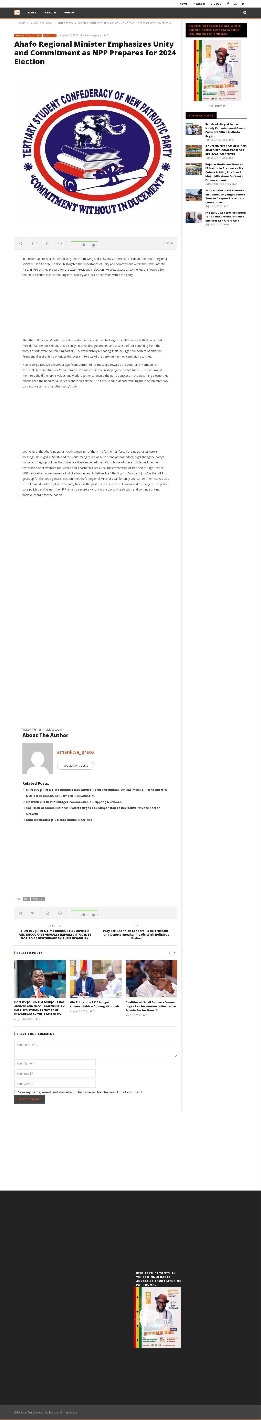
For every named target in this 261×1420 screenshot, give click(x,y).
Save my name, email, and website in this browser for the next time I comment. (80, 1092)
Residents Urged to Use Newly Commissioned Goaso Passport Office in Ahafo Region (225, 130)
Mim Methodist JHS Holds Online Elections (59, 820)
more (168, 243)
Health (199, 3)
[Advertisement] (95, 307)
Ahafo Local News (28, 35)
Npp (26, 898)
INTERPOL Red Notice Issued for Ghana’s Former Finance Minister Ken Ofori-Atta (225, 216)
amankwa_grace (92, 35)
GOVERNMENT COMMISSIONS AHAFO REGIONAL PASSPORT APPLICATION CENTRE (226, 150)
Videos (216, 3)
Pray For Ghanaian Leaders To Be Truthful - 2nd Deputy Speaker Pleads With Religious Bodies (136, 932)
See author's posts (75, 765)
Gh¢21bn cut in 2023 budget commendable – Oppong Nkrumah (74, 802)
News (183, 3)
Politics (50, 35)
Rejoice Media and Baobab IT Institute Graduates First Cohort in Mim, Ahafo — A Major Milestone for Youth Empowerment (225, 172)
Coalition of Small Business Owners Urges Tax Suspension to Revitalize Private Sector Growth (151, 1006)
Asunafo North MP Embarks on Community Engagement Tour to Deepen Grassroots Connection (225, 196)
